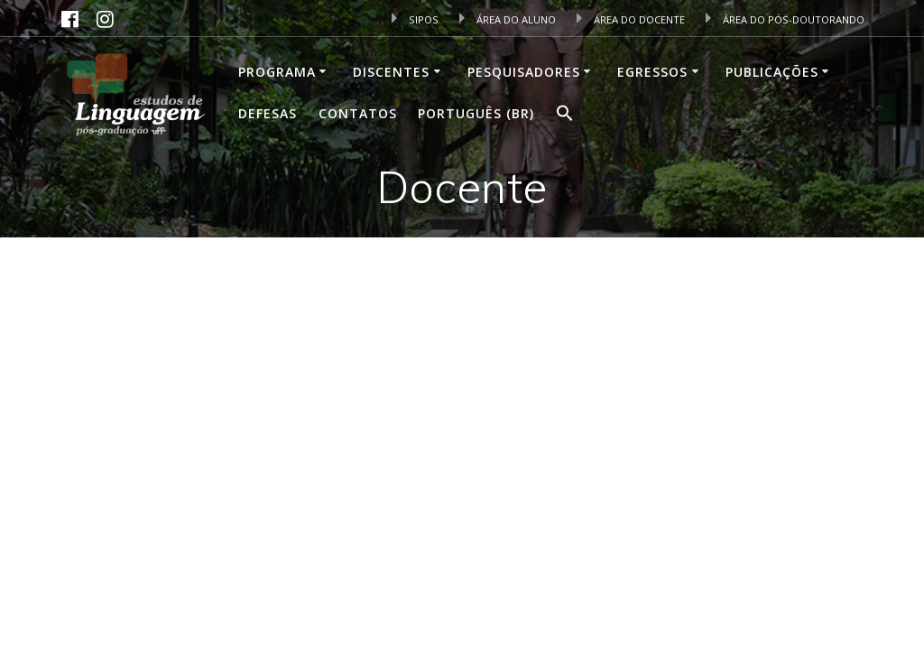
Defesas (267, 113)
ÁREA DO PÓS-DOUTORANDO (785, 19)
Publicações (771, 71)
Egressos (652, 71)
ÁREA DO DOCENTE (631, 19)
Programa (277, 71)
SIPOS (415, 19)
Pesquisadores (523, 71)
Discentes (391, 71)
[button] (565, 115)
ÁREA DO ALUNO (507, 19)
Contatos (358, 113)
